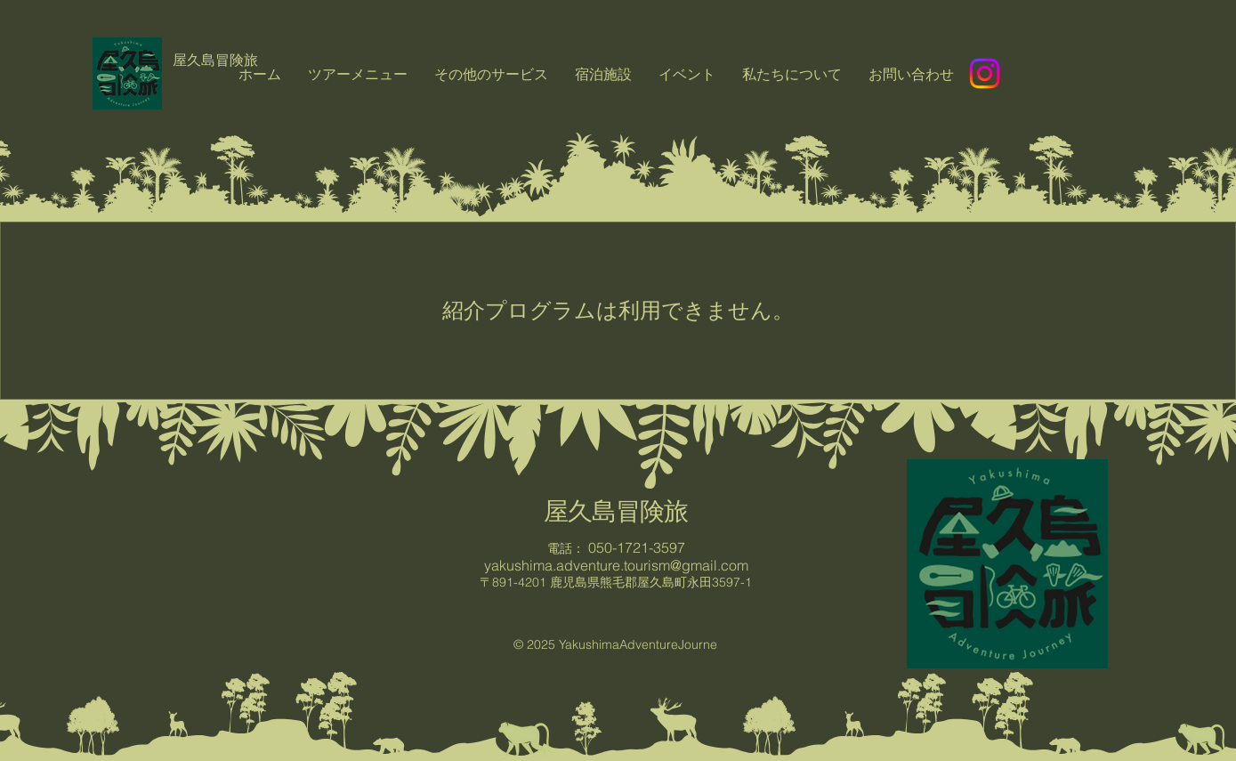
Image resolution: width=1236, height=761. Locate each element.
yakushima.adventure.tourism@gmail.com (616, 565)
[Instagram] (985, 73)
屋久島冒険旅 (615, 511)
